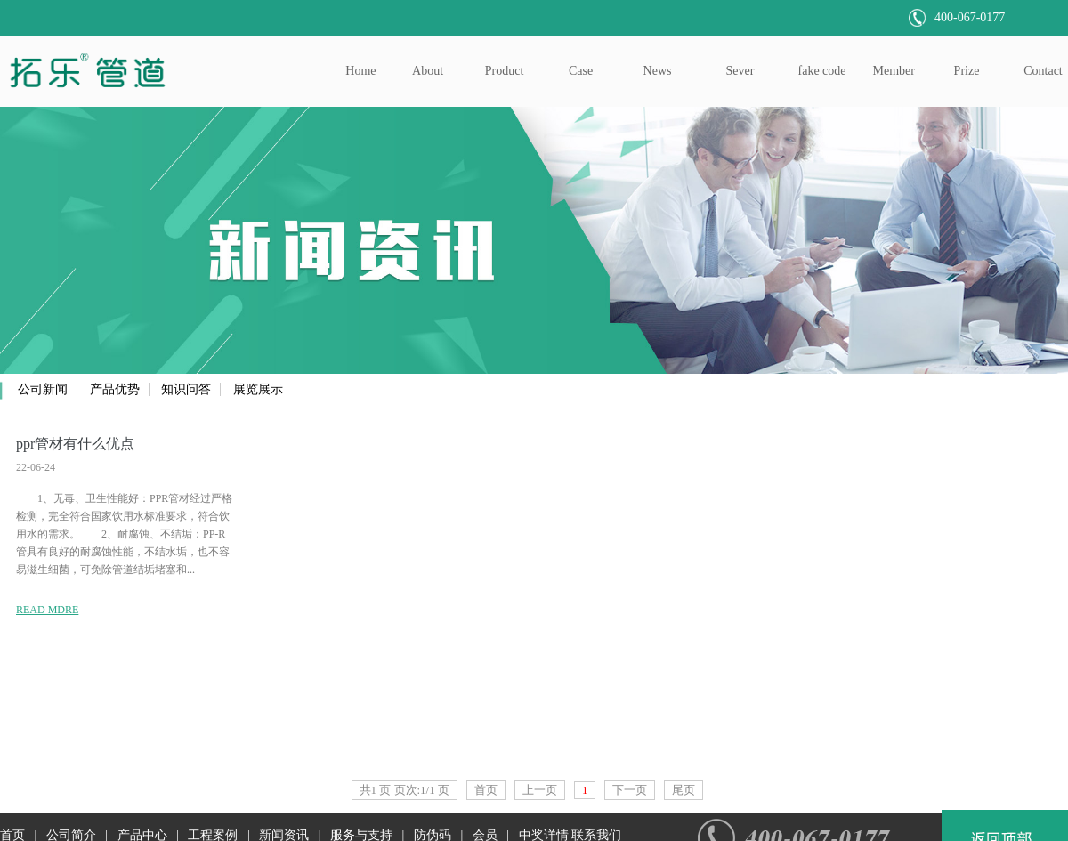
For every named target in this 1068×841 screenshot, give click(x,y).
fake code (822, 70)
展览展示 (258, 389)
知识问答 (186, 389)
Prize (967, 70)
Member (894, 70)
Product (504, 70)
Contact (1043, 70)
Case (581, 70)
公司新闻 (43, 389)
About (427, 70)
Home (360, 70)
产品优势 (115, 389)
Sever (740, 70)
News (657, 70)
